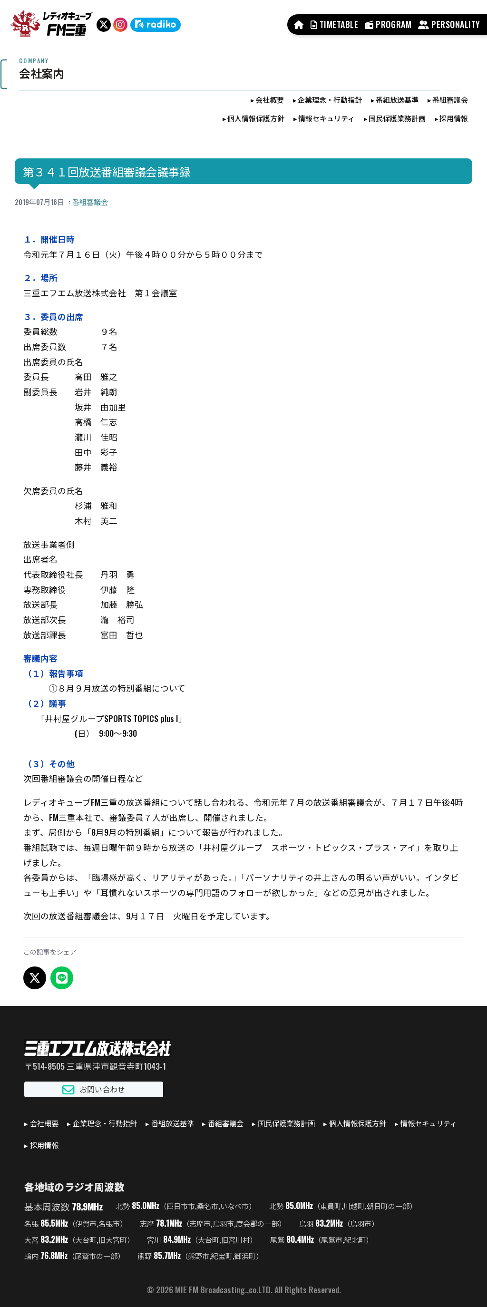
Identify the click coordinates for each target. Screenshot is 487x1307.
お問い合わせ (93, 1089)
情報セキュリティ (326, 118)
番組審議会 (450, 99)
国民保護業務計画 (397, 118)
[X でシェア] (34, 977)
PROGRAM (388, 24)
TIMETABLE (335, 24)
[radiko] (155, 25)
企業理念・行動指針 (330, 99)
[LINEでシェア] (61, 977)
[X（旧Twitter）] (104, 25)
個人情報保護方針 (255, 118)
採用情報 (453, 118)
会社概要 (269, 99)
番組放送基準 (397, 99)
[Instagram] (120, 25)
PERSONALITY (449, 24)
